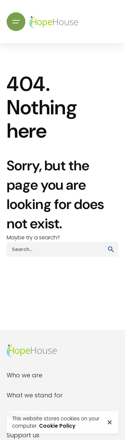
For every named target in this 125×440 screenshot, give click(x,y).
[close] (109, 422)
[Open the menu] (16, 21)
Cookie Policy (57, 425)
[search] (111, 249)
